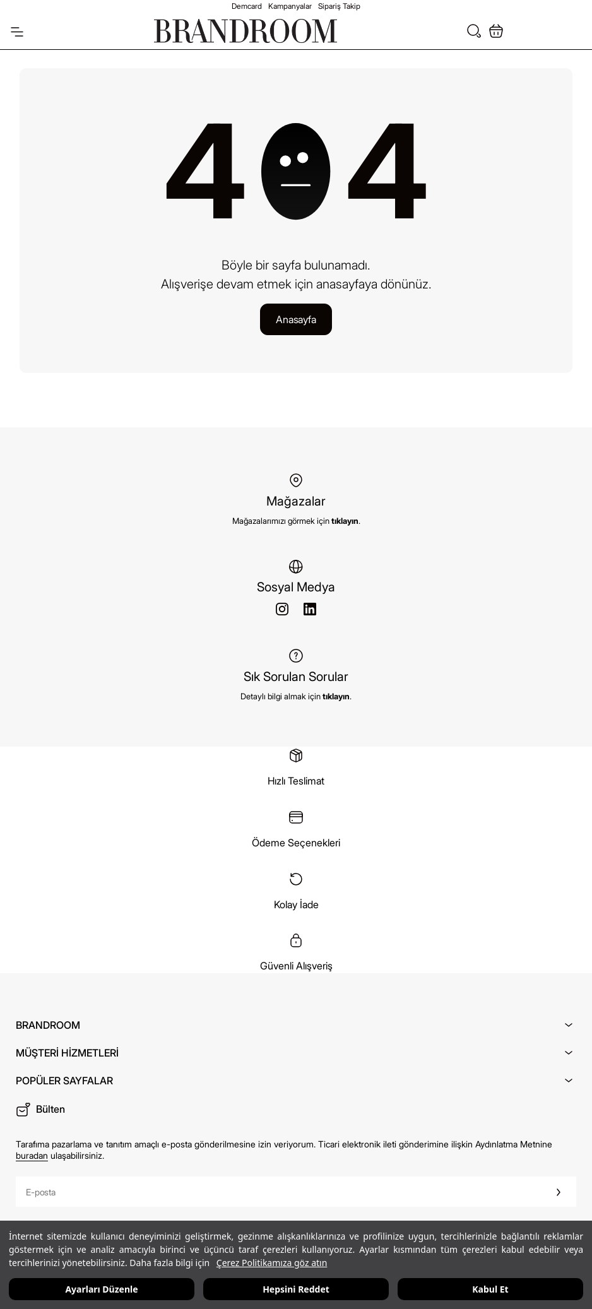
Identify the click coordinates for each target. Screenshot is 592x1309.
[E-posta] (279, 1191)
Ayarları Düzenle (101, 1289)
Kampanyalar (290, 6)
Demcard (247, 6)
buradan (32, 1155)
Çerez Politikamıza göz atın (272, 1263)
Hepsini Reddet (296, 1289)
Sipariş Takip (339, 6)
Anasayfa (296, 319)
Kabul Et (490, 1289)
